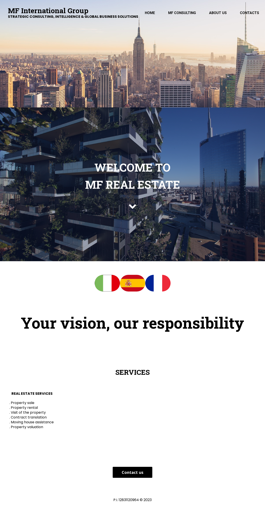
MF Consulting (182, 13)
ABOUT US (218, 13)
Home (150, 13)
